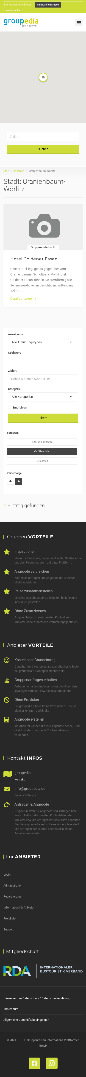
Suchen (43, 149)
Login (7, 874)
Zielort (12, 370)
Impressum (10, 1009)
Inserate (19, 171)
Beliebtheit (42, 461)
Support (8, 929)
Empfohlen (17, 407)
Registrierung (12, 896)
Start (6, 171)
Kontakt (19, 779)
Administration (12, 885)
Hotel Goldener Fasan (34, 259)
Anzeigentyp (16, 334)
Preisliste (9, 918)
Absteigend (18, 481)
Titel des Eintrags (42, 441)
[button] (79, 22)
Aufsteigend (10, 481)
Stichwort (14, 352)
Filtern (43, 418)
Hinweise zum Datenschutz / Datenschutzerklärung (36, 998)
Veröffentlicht (42, 451)
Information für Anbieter (18, 907)
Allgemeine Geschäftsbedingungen (26, 1019)
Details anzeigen (23, 298)
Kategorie (14, 389)
